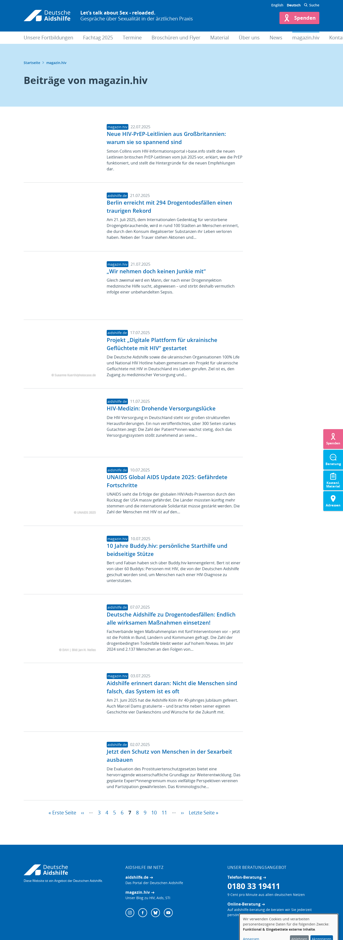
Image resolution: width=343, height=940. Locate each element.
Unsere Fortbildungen (48, 37)
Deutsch (294, 5)
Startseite (32, 62)
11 (164, 812)
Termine (132, 37)
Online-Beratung (243, 904)
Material (219, 37)
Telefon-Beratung (244, 877)
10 (154, 812)
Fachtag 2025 (98, 37)
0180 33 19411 (253, 886)
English (277, 5)
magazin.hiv (305, 37)
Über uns (249, 37)
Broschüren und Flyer (176, 37)
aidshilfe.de (136, 877)
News (276, 37)
